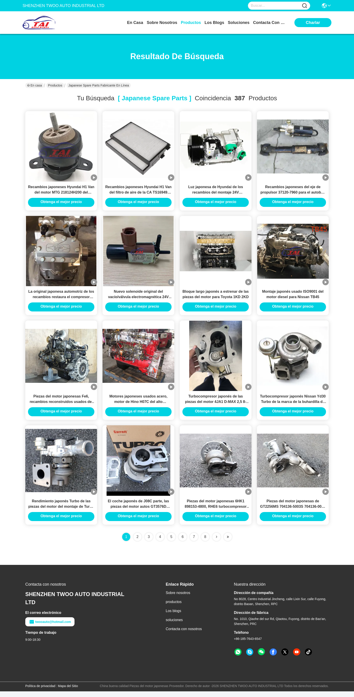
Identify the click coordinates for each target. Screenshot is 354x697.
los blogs (214, 22)
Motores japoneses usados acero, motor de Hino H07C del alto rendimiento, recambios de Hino (138, 406)
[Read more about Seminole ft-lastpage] (228, 542)
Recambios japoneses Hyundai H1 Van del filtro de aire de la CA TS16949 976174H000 (138, 193)
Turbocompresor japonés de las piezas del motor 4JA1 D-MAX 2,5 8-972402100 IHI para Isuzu (215, 406)
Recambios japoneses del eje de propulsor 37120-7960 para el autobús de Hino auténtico (292, 193)
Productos (55, 85)
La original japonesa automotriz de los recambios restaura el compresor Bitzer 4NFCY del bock (61, 299)
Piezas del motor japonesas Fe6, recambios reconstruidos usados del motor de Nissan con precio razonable (61, 406)
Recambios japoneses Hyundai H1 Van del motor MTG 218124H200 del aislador (61, 193)
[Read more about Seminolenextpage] (216, 542)
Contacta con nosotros (184, 634)
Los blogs (173, 616)
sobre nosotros (162, 22)
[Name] (304, 6)
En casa (135, 22)
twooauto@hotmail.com (50, 627)
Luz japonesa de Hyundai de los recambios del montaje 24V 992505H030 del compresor (215, 193)
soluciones (238, 22)
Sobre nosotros (178, 598)
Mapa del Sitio (68, 691)
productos (191, 22)
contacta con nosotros (270, 22)
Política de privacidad (40, 691)
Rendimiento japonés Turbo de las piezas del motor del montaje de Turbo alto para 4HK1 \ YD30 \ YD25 (61, 512)
